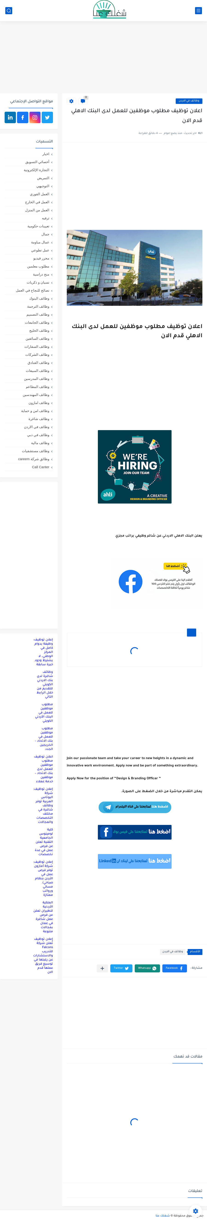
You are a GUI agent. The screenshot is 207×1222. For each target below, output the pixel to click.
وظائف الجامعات (37, 322)
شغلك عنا (163, 1216)
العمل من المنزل (37, 210)
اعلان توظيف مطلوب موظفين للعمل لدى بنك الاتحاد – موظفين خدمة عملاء (43, 769)
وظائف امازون (39, 403)
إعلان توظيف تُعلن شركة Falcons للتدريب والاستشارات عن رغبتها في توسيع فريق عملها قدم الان (43, 956)
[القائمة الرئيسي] (198, 10)
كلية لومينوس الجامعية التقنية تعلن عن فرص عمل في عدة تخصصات (44, 842)
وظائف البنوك (39, 298)
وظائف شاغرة (39, 419)
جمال (45, 234)
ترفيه (45, 218)
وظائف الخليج (39, 330)
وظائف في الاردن (189, 101)
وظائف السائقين (37, 338)
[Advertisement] (103, 58)
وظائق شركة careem (33, 459)
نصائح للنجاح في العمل (32, 290)
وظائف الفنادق (38, 363)
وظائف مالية (40, 443)
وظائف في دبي (38, 435)
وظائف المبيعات (37, 371)
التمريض (43, 178)
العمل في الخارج (37, 202)
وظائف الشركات (37, 354)
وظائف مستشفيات (35, 451)
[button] (174, 968)
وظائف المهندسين (36, 395)
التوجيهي (42, 186)
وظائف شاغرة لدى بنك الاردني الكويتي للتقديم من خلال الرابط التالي (45, 685)
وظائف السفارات (36, 346)
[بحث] (8, 10)
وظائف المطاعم (37, 387)
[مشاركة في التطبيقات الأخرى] (102, 968)
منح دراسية (41, 274)
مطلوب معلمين (38, 266)
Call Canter (40, 467)
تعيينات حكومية (38, 226)
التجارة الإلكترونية (36, 170)
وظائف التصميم (37, 314)
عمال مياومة (40, 242)
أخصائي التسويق (37, 162)
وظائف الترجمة (38, 306)
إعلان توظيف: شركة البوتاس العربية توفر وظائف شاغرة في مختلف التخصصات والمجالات (43, 806)
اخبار (45, 154)
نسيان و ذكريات (38, 282)
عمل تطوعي (40, 250)
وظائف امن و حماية (35, 411)
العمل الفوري (39, 194)
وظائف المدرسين (36, 379)
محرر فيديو (41, 258)
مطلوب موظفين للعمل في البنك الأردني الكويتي (44, 713)
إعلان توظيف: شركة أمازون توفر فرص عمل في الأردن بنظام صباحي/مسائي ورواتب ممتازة (43, 878)
